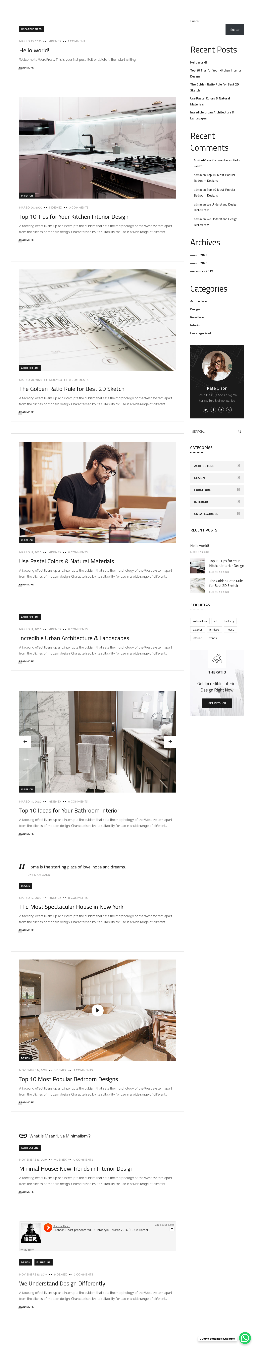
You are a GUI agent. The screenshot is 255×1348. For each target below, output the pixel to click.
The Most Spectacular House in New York (71, 906)
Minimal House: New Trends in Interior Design (76, 1168)
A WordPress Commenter (211, 160)
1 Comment (76, 41)
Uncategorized (31, 29)
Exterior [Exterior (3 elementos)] (197, 629)
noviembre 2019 (201, 271)
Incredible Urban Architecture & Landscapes (74, 638)
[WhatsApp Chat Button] (245, 1338)
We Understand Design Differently (62, 1283)
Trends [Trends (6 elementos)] (213, 638)
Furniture (43, 1262)
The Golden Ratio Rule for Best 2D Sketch (72, 388)
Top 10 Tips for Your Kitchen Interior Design (73, 216)
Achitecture (30, 368)
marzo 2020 (198, 263)
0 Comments (78, 207)
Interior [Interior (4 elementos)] (197, 638)
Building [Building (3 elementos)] (229, 621)
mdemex (54, 41)
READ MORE (26, 68)
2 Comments (83, 1070)
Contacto (218, 2)
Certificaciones (193, 2)
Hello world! (34, 50)
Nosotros (168, 2)
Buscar (194, 21)
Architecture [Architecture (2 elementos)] (200, 621)
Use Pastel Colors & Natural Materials (66, 561)
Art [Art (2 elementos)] (215, 621)
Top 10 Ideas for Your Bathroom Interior (69, 810)
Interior (27, 196)
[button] (170, 742)
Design (25, 886)
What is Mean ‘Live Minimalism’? (60, 1135)
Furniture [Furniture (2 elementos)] (214, 629)
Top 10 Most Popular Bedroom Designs (68, 1079)
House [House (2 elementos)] (230, 629)
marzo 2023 (198, 255)
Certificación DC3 (141, 2)
